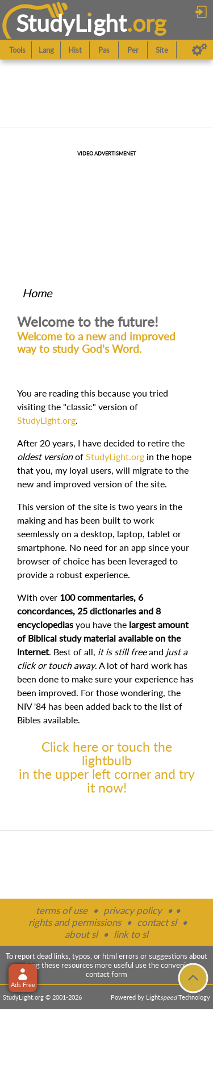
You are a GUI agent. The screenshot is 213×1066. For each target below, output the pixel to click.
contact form (106, 974)
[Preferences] (199, 49)
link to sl (131, 934)
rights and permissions (74, 922)
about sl (81, 934)
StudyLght (71, 23)
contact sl (157, 922)
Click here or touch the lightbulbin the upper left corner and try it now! (107, 767)
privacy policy (132, 910)
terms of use (61, 910)
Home (37, 293)
